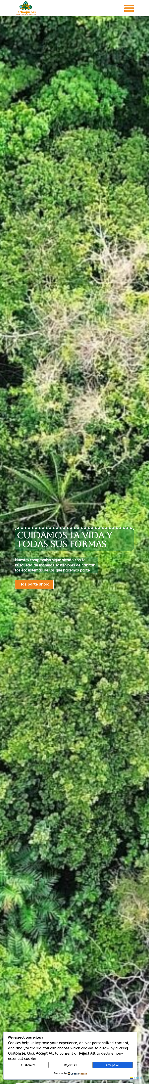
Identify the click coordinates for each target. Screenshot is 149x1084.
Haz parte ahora (34, 584)
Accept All (112, 1065)
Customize (28, 1065)
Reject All (70, 1065)
